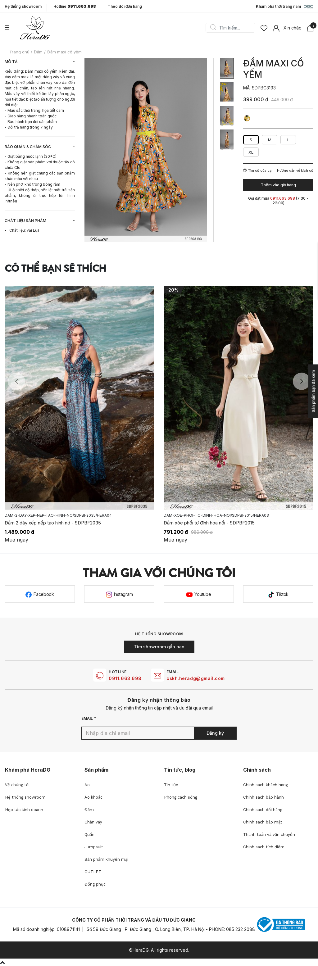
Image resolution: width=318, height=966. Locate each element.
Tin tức (171, 784)
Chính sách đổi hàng (262, 809)
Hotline (74, 6)
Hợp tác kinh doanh (24, 809)
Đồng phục (95, 884)
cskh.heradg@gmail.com (195, 678)
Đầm (89, 809)
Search (213, 27)
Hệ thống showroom (23, 6)
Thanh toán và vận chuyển (269, 834)
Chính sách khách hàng (265, 784)
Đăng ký (215, 733)
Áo (87, 784)
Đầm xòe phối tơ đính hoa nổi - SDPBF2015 (209, 523)
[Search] (232, 27)
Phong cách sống (180, 797)
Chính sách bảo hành (263, 797)
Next (301, 381)
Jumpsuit (93, 847)
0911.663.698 (125, 678)
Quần (89, 834)
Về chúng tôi (17, 784)
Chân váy (93, 822)
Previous (16, 381)
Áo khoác (93, 797)
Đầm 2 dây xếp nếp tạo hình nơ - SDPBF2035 (53, 523)
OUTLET (92, 871)
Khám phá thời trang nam (284, 7)
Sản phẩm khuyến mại (106, 859)
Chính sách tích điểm (263, 847)
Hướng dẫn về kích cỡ (295, 171)
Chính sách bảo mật (262, 822)
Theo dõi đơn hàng (125, 6)
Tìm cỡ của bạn (258, 170)
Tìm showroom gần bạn (159, 646)
